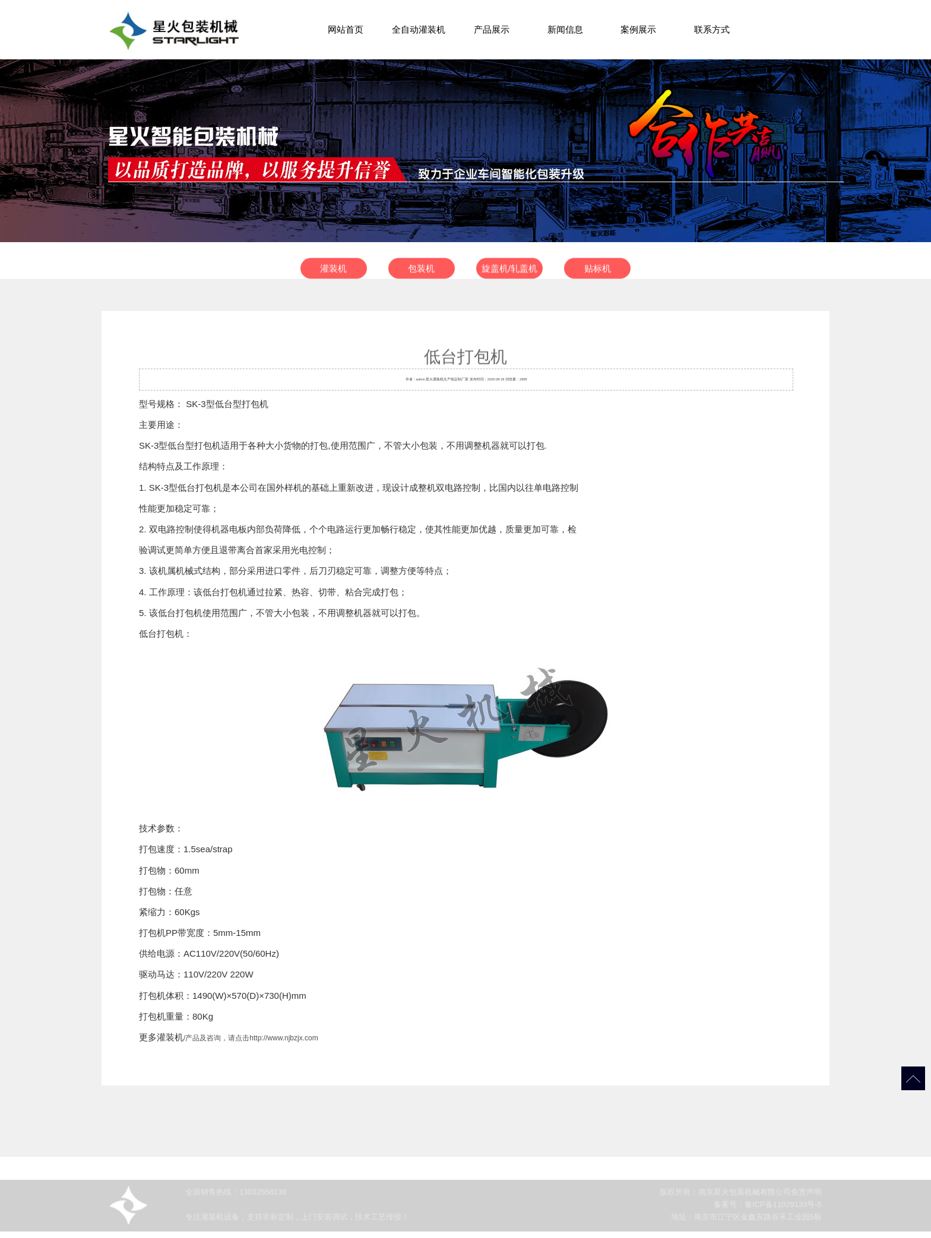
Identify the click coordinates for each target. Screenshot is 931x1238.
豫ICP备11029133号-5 (783, 1209)
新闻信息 (565, 29)
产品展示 (491, 29)
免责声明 (806, 1196)
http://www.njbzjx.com (283, 1038)
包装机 (421, 272)
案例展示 (638, 29)
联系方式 (712, 29)
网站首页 (345, 29)
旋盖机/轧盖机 (509, 272)
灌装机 (333, 272)
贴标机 (597, 272)
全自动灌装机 (418, 29)
